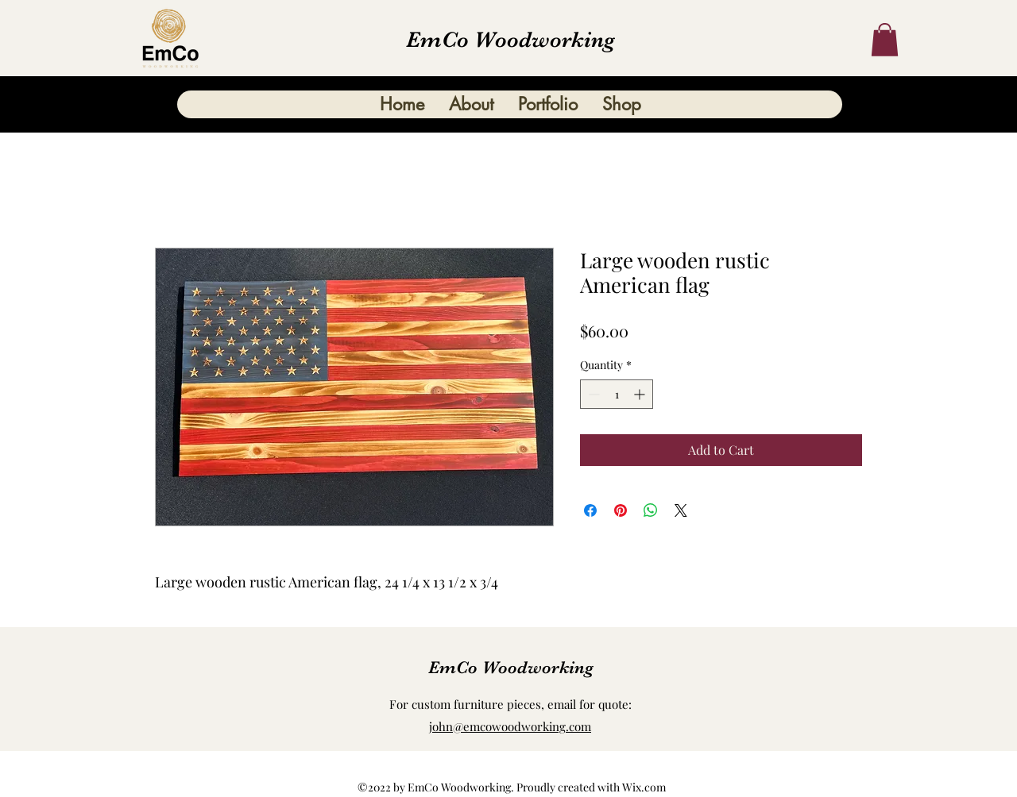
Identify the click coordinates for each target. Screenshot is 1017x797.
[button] (885, 39)
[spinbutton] (616, 394)
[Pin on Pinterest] (620, 510)
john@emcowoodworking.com (510, 726)
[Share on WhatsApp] (650, 510)
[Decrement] (592, 394)
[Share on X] (680, 510)
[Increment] (641, 394)
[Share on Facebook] (590, 510)
